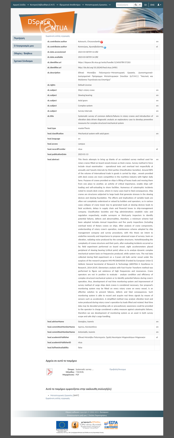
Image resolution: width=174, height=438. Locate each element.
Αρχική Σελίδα (19, 4)
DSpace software (72, 412)
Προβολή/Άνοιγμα (118, 369)
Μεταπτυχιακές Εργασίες (96, 4)
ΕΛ (145, 4)
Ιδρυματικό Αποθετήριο (69, 4)
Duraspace (104, 412)
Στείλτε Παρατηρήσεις (98, 415)
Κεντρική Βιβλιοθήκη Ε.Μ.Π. (42, 4)
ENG (152, 4)
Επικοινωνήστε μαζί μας (77, 415)
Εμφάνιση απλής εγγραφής (58, 36)
